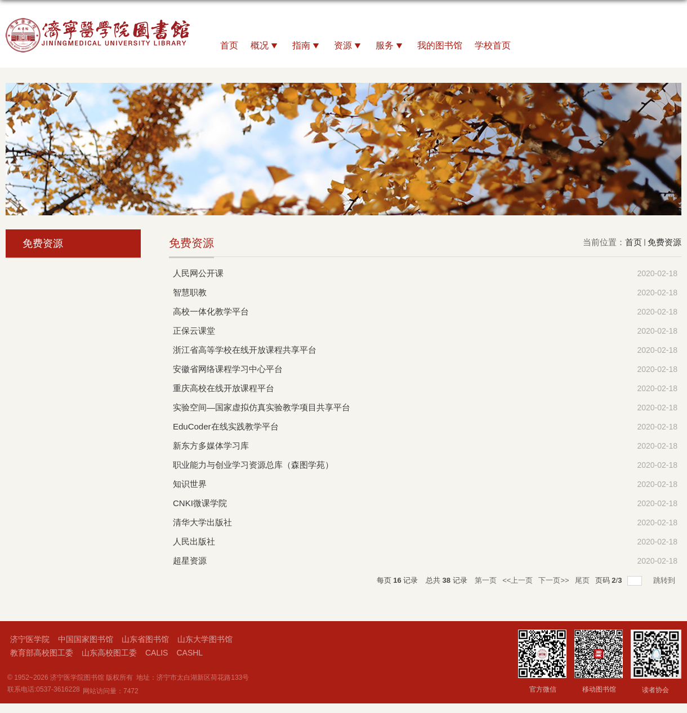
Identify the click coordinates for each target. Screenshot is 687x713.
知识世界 (190, 484)
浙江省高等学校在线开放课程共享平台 (244, 350)
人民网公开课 (198, 273)
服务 (390, 46)
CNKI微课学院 (200, 503)
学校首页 (493, 45)
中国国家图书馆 (85, 639)
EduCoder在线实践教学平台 (226, 426)
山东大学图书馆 (205, 639)
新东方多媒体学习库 (211, 445)
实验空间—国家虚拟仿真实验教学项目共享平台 (261, 407)
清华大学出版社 (202, 522)
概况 (265, 46)
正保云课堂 (194, 330)
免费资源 (664, 242)
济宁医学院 (30, 639)
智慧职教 (190, 292)
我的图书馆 (439, 45)
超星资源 (190, 560)
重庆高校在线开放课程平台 (223, 388)
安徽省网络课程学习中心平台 (228, 369)
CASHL (189, 652)
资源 (348, 46)
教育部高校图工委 (41, 652)
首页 (229, 45)
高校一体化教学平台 (211, 311)
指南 (307, 46)
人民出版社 (194, 541)
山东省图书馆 (145, 639)
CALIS (156, 652)
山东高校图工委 (109, 652)
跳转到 (665, 580)
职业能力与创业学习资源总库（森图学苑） (253, 465)
